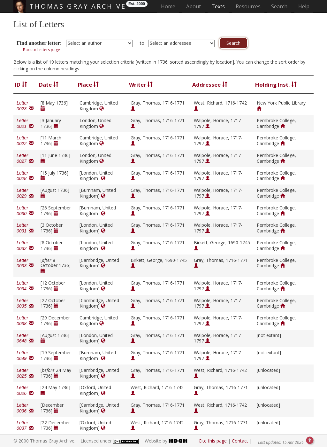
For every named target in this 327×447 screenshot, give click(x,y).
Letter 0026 (25, 390)
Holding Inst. (276, 84)
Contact (240, 441)
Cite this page (213, 441)
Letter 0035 (25, 303)
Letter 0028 (25, 175)
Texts (218, 6)
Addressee (209, 84)
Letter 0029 (25, 193)
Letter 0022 (25, 140)
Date (48, 84)
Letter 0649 (25, 355)
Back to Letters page (41, 49)
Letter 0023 (25, 105)
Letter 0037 (25, 425)
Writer (141, 84)
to (142, 43)
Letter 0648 (25, 338)
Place (88, 84)
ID (21, 84)
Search (279, 6)
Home (170, 6)
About (193, 6)
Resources (248, 6)
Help (303, 6)
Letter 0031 (25, 228)
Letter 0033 (25, 263)
